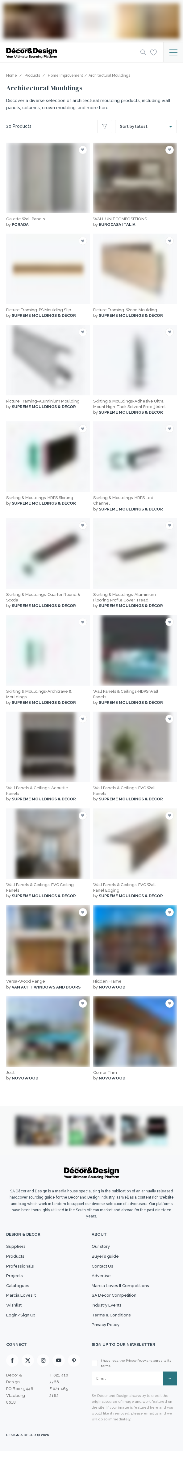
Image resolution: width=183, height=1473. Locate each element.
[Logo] (66, 52)
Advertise (102, 1284)
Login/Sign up (21, 1333)
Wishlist (14, 1321)
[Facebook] (12, 1383)
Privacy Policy (107, 1345)
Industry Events (109, 1321)
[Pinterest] (74, 1383)
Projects (15, 1284)
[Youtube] (58, 1383)
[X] (28, 1383)
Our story (102, 1247)
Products (16, 1260)
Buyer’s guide (106, 1260)
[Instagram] (43, 1383)
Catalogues (18, 1296)
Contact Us (104, 1272)
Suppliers (16, 1247)
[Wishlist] (152, 52)
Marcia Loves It (23, 1308)
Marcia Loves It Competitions (124, 1296)
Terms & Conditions (113, 1333)
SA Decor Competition (116, 1308)
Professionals (21, 1272)
